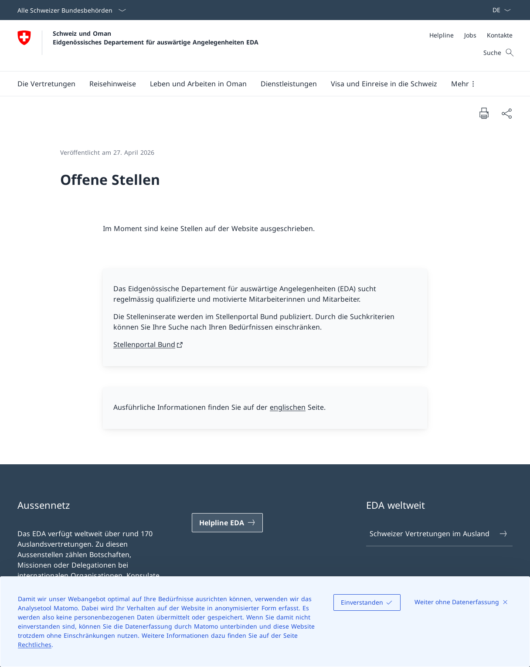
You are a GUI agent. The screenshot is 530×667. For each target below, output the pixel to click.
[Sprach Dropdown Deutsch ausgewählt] (499, 10)
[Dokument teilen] (506, 113)
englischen (288, 407)
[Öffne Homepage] (137, 46)
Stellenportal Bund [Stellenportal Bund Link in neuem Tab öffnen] (144, 344)
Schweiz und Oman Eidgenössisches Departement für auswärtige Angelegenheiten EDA (155, 37)
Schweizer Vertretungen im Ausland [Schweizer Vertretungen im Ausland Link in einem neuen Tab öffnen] (439, 533)
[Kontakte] (500, 35)
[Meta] (471, 35)
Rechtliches (34, 644)
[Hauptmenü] (258, 83)
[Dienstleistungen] (289, 83)
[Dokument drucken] (483, 113)
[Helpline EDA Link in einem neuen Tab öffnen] (227, 522)
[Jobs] (470, 35)
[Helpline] (441, 35)
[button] (46, 83)
